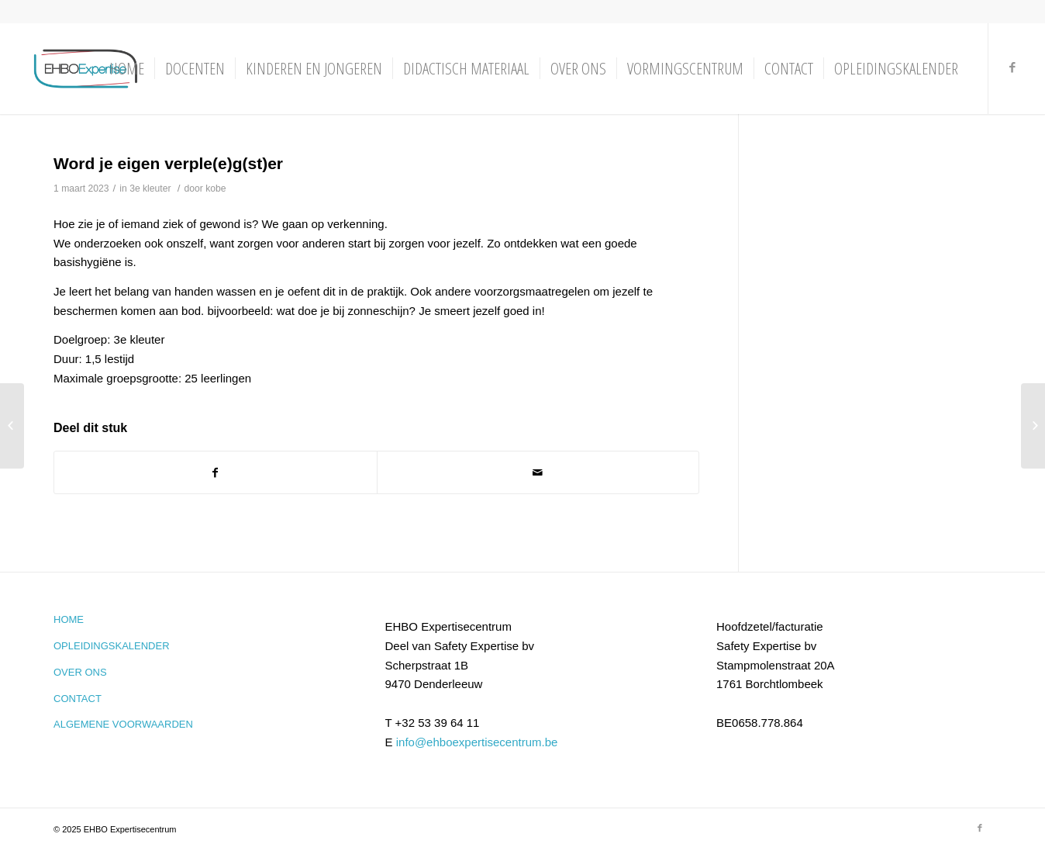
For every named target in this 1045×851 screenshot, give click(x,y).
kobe (215, 188)
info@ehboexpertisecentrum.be (477, 742)
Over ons (80, 672)
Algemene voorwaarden (123, 724)
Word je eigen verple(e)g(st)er (168, 163)
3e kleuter (150, 188)
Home (68, 619)
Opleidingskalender (111, 646)
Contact (77, 698)
